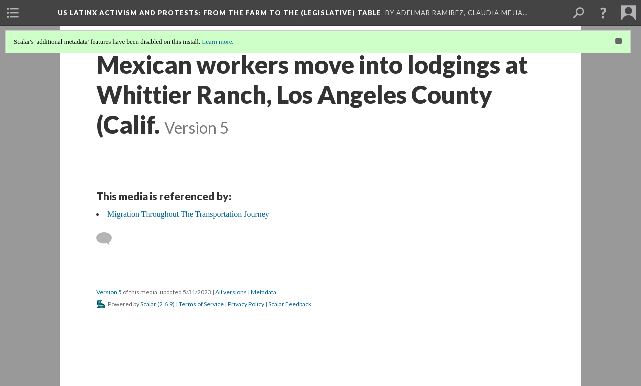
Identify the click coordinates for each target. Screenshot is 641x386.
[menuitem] (12, 12)
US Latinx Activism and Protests (219, 13)
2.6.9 (166, 304)
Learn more (217, 41)
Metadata (263, 292)
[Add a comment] (108, 238)
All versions (231, 292)
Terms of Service (201, 304)
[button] (603, 12)
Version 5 (109, 292)
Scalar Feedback (289, 304)
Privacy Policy (246, 304)
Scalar (148, 304)
